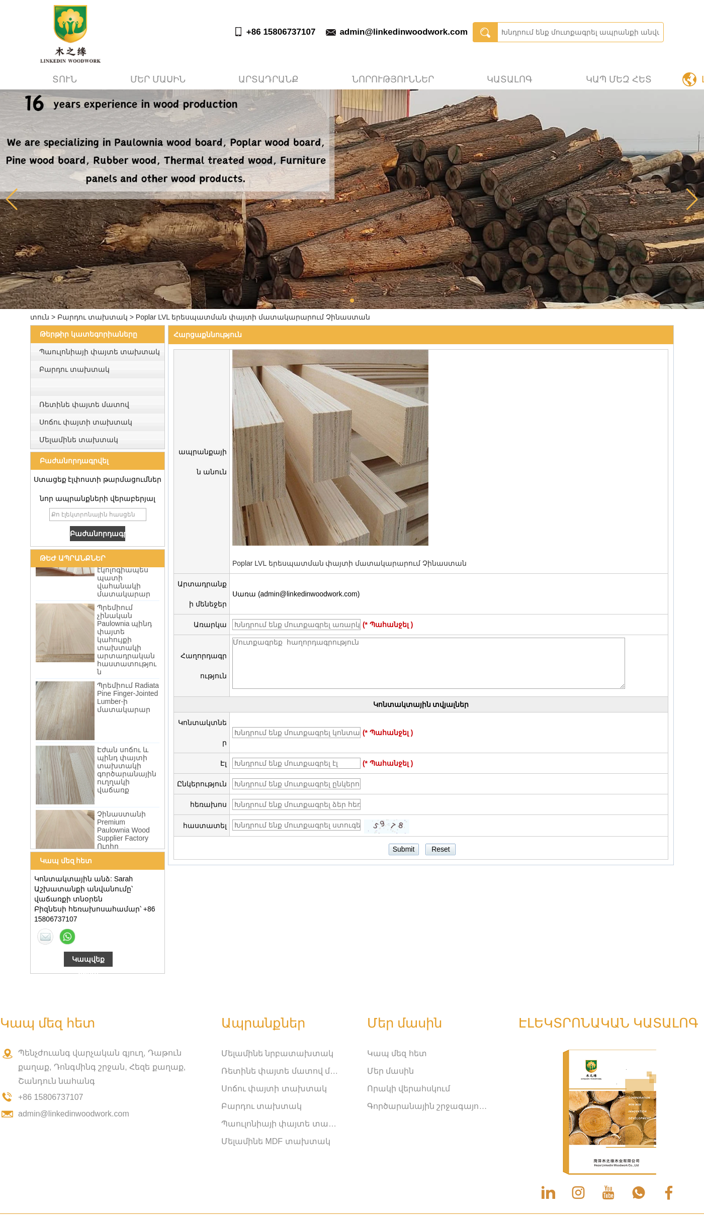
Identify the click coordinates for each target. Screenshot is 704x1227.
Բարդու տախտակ (92, 317)
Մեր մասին (158, 79)
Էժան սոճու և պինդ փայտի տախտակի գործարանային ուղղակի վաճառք (126, 771)
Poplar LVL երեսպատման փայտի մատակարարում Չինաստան (349, 563)
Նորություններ (393, 79)
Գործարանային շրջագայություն (427, 1106)
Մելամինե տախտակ (78, 440)
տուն (64, 79)
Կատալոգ (510, 79)
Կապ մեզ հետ (619, 79)
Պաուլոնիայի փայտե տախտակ (99, 352)
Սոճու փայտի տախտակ (85, 422)
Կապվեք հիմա (88, 961)
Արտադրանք (268, 79)
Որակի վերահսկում (408, 1088)
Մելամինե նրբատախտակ (277, 1053)
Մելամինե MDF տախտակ (275, 1141)
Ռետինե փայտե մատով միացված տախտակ (281, 1071)
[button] (352, 300)
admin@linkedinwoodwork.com (403, 32)
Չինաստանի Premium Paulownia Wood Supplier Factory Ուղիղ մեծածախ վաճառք (123, 839)
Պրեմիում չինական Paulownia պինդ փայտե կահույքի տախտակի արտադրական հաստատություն (126, 641)
